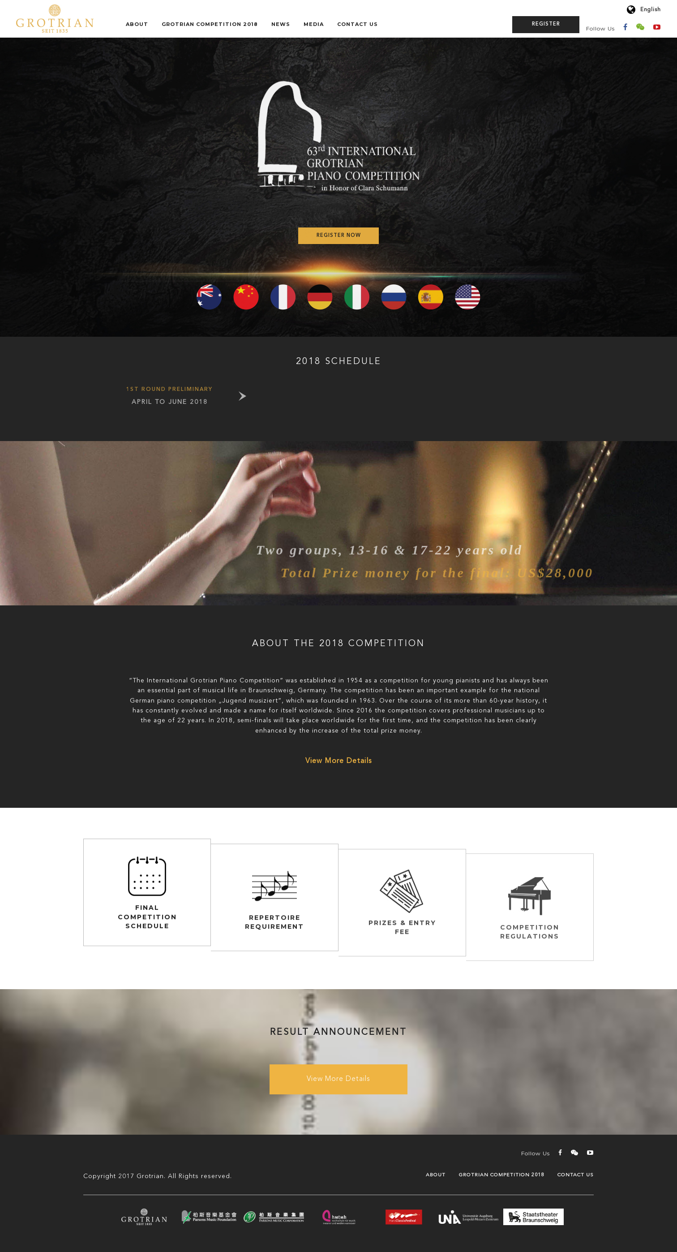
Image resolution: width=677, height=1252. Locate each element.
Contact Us (357, 24)
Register (546, 24)
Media (314, 24)
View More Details (338, 761)
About (137, 24)
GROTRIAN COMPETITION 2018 (210, 24)
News (280, 24)
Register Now (339, 235)
